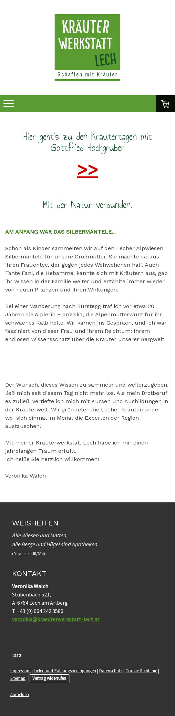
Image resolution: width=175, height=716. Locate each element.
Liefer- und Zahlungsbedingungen (65, 670)
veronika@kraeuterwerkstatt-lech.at (56, 619)
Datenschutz (110, 670)
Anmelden (19, 694)
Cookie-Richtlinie (141, 670)
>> (87, 169)
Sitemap (17, 678)
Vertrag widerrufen (49, 678)
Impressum (20, 670)
